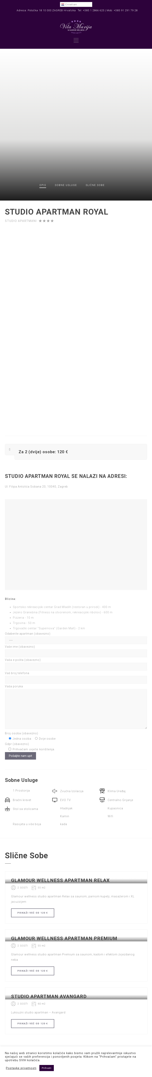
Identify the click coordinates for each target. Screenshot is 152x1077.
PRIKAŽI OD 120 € (32, 913)
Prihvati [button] (46, 1068)
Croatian (69, 4)
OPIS (42, 185)
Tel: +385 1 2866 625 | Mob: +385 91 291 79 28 (108, 10)
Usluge (66, 185)
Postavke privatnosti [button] (21, 1068)
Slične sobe (95, 185)
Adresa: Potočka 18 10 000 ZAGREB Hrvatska (46, 10)
